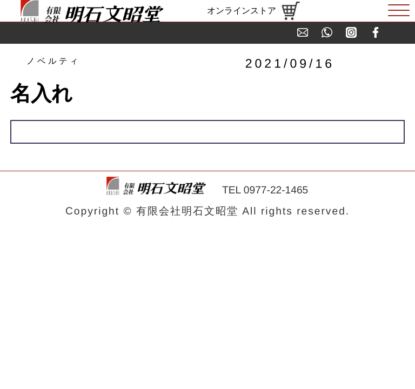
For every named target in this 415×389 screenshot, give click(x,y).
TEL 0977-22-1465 (265, 190)
